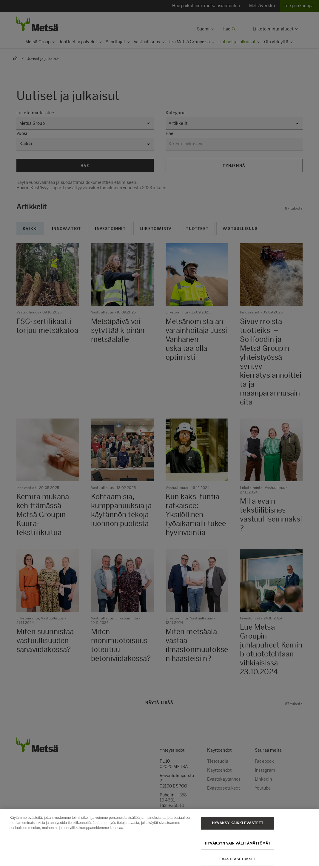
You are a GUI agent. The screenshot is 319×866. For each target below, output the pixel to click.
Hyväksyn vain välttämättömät (238, 849)
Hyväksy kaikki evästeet (237, 829)
